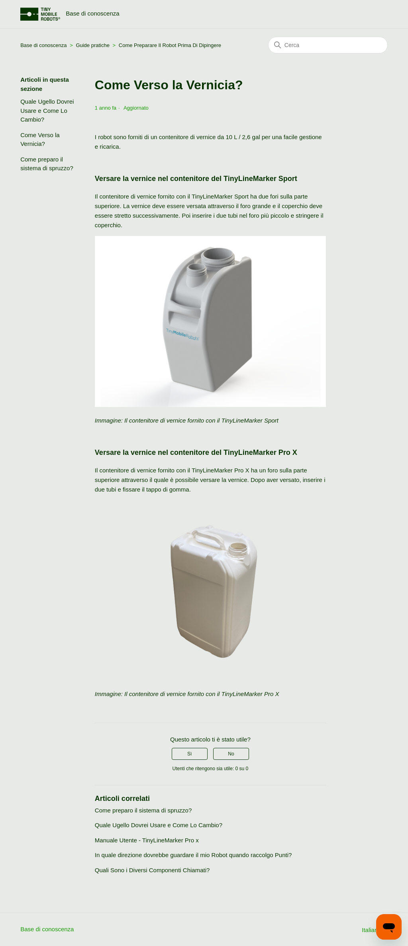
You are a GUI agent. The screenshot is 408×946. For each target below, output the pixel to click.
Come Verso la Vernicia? (39, 140)
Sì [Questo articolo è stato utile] (189, 754)
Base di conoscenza (44, 45)
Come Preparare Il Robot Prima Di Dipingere (170, 45)
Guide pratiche (93, 45)
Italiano (375, 929)
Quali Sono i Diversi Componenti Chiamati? (152, 870)
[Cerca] (328, 45)
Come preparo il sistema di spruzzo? (46, 164)
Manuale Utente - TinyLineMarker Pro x (147, 840)
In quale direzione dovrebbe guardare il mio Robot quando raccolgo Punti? (193, 855)
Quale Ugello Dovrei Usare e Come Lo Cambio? (47, 110)
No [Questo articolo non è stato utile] (231, 754)
